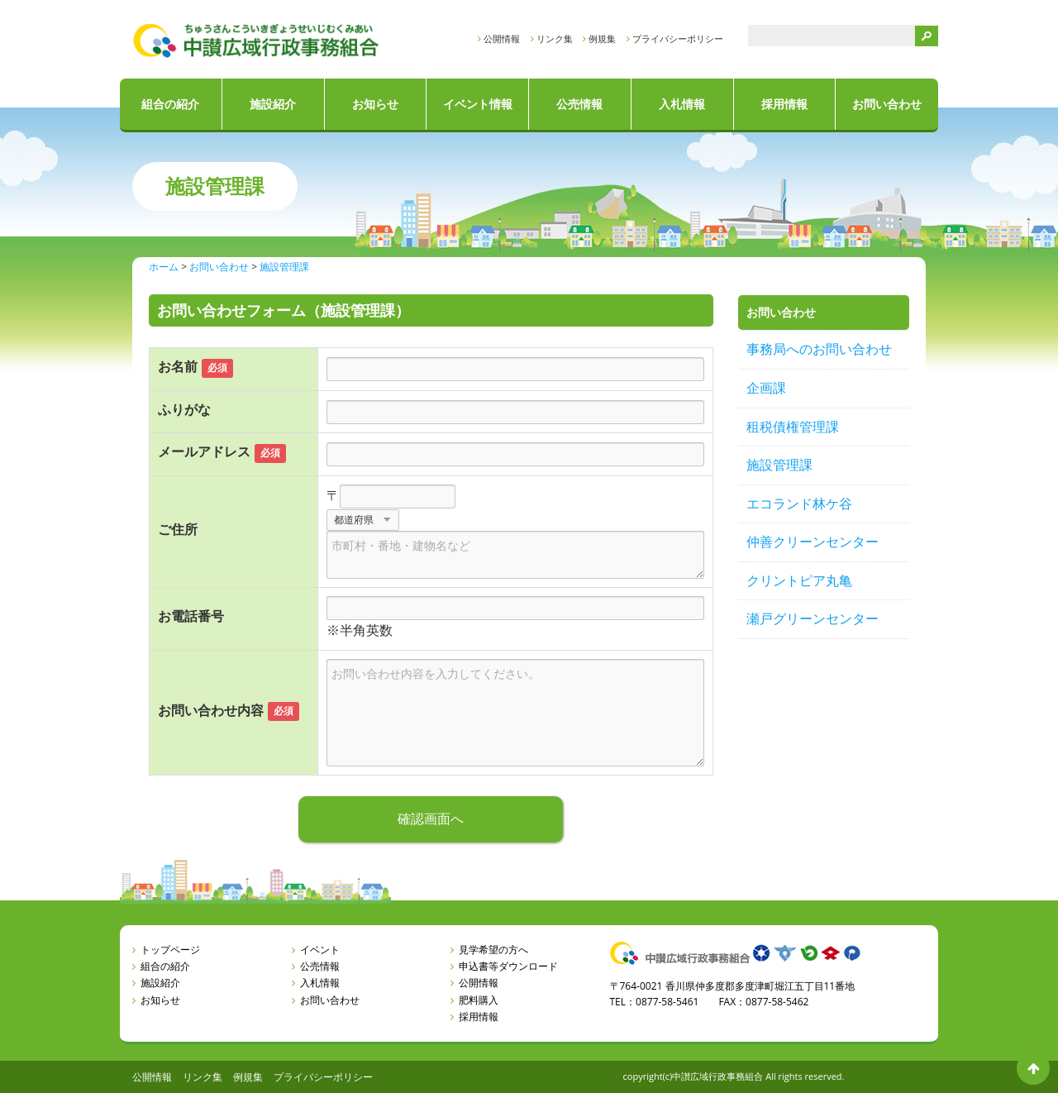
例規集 (602, 38)
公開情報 (502, 38)
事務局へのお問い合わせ (819, 349)
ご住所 (178, 529)
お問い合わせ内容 (211, 710)
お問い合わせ (887, 104)
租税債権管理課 (792, 427)
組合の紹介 (170, 104)
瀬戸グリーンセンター (812, 618)
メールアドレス (204, 451)
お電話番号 (191, 616)
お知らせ (375, 104)
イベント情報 (477, 104)
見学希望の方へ (493, 950)
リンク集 (554, 38)
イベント (320, 950)
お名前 (178, 366)
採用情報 (784, 104)
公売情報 (579, 104)
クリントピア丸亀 (799, 580)
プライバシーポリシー (677, 38)
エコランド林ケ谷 (799, 503)
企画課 (766, 388)
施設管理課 (779, 465)
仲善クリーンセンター (812, 541)
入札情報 (682, 104)
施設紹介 (273, 104)
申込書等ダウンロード (508, 966)
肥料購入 (478, 1000)
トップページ (170, 950)
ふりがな (184, 409)
